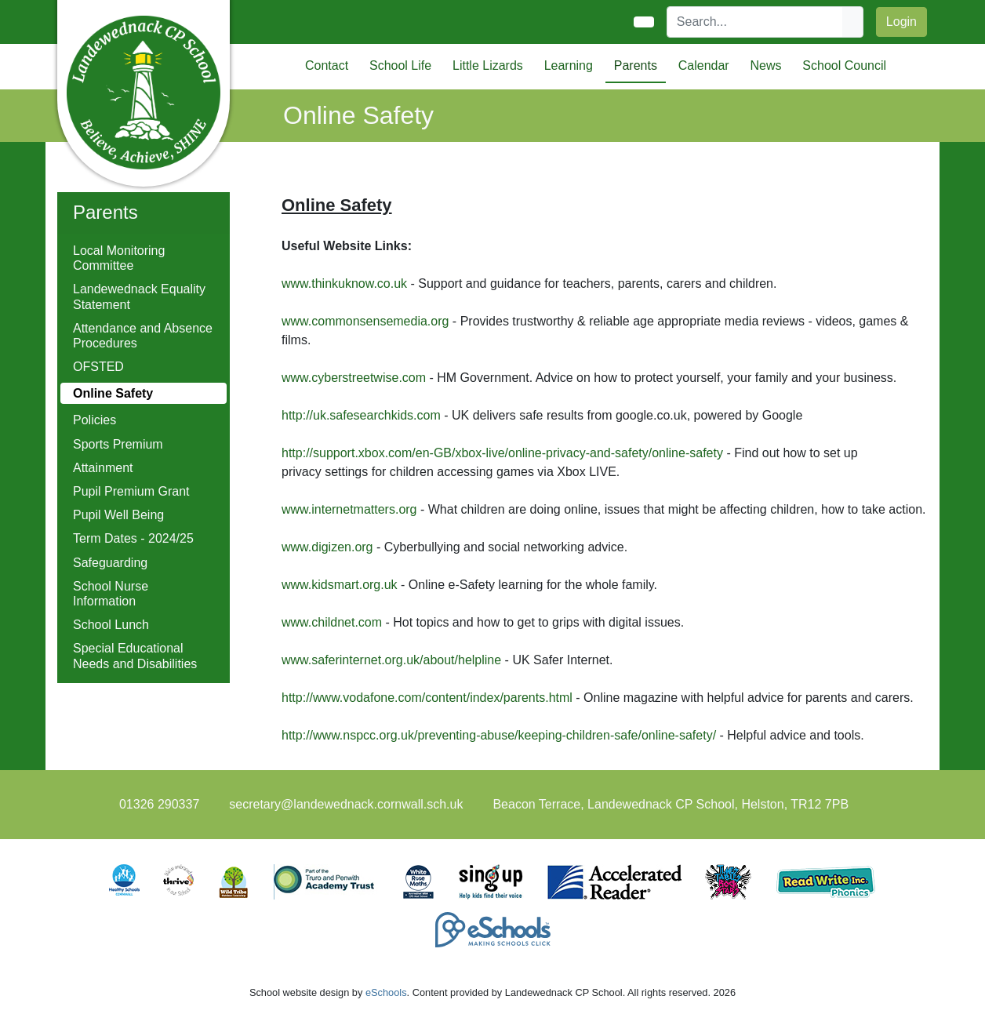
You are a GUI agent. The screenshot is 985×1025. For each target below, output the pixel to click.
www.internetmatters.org (349, 509)
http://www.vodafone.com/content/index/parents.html (427, 697)
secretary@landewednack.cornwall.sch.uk (346, 804)
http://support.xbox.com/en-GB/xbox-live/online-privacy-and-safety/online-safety (502, 453)
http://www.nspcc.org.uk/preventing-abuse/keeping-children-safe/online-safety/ (499, 735)
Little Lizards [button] (488, 65)
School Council (844, 65)
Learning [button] (568, 65)
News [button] (765, 65)
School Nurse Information (110, 594)
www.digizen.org (327, 547)
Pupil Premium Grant (131, 491)
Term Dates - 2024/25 (133, 538)
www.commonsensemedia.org (365, 321)
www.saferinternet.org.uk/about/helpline (391, 660)
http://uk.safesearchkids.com (363, 415)
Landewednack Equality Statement (139, 296)
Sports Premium (118, 444)
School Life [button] (400, 65)
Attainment (103, 467)
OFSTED (98, 366)
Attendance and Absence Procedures (143, 336)
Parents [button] (635, 65)
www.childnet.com (332, 622)
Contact (326, 65)
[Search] (755, 22)
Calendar (703, 65)
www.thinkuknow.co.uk (344, 283)
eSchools (386, 992)
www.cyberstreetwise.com (354, 377)
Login (901, 21)
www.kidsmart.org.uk (340, 584)
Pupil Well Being (118, 515)
